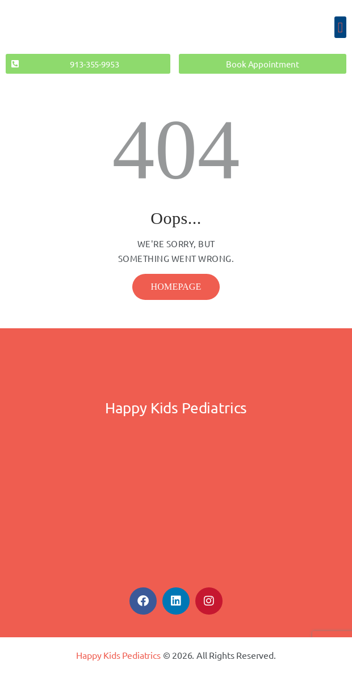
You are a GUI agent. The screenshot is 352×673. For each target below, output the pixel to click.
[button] (340, 27)
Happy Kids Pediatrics (118, 655)
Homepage (175, 286)
